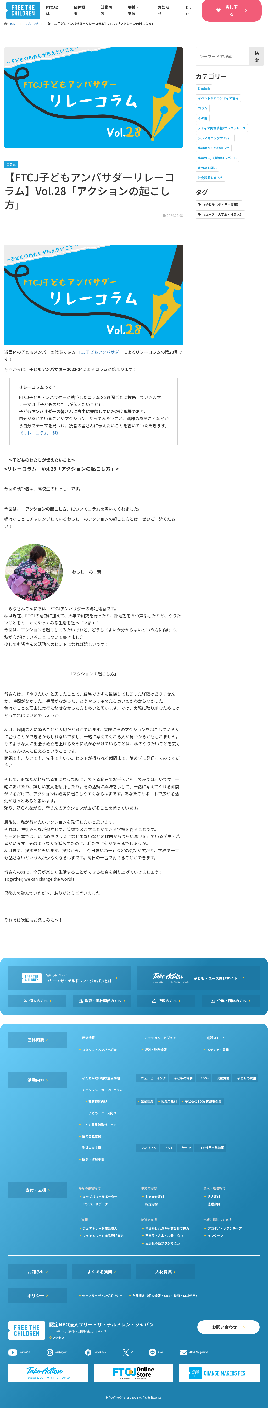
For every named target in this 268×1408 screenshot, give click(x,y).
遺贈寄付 (214, 1204)
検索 (257, 56)
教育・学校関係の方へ (103, 1000)
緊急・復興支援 (93, 1159)
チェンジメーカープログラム (102, 1090)
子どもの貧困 (246, 1078)
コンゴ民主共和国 (211, 1147)
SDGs (204, 1078)
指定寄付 (151, 1204)
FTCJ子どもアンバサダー (99, 352)
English (204, 88)
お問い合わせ (224, 1327)
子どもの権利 (183, 1078)
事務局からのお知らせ (213, 148)
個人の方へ (38, 1000)
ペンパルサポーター (97, 1204)
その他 (202, 118)
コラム (202, 108)
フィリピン (149, 1147)
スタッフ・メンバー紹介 (99, 1049)
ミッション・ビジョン (160, 1037)
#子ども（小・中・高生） (221, 204)
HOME (11, 23)
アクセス (58, 1337)
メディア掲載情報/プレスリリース (222, 128)
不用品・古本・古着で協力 (164, 1235)
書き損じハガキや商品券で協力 (167, 1228)
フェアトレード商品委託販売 (103, 1235)
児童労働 (223, 1078)
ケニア (186, 1147)
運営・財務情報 (156, 1049)
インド (169, 1147)
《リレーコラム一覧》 (40, 433)
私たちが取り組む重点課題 (101, 1078)
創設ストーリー (218, 1037)
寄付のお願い (207, 167)
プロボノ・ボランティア (225, 1228)
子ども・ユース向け (102, 1113)
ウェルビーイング (153, 1078)
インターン (215, 1235)
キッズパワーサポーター (100, 1196)
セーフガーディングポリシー (102, 1295)
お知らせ (32, 23)
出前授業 (147, 1101)
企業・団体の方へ (232, 1000)
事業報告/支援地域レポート (217, 158)
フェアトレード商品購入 (100, 1228)
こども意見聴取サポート (99, 1124)
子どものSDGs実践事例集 (203, 1101)
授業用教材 (169, 1101)
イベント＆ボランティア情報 (218, 98)
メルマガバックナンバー (215, 138)
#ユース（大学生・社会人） (223, 214)
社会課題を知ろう (210, 177)
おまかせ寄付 (154, 1196)
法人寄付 (214, 1196)
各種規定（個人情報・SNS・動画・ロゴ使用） (165, 1295)
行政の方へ (167, 1000)
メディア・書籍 (218, 1049)
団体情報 (88, 1037)
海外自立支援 (91, 1147)
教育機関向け (97, 1101)
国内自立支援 (91, 1136)
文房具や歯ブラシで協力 (162, 1243)
